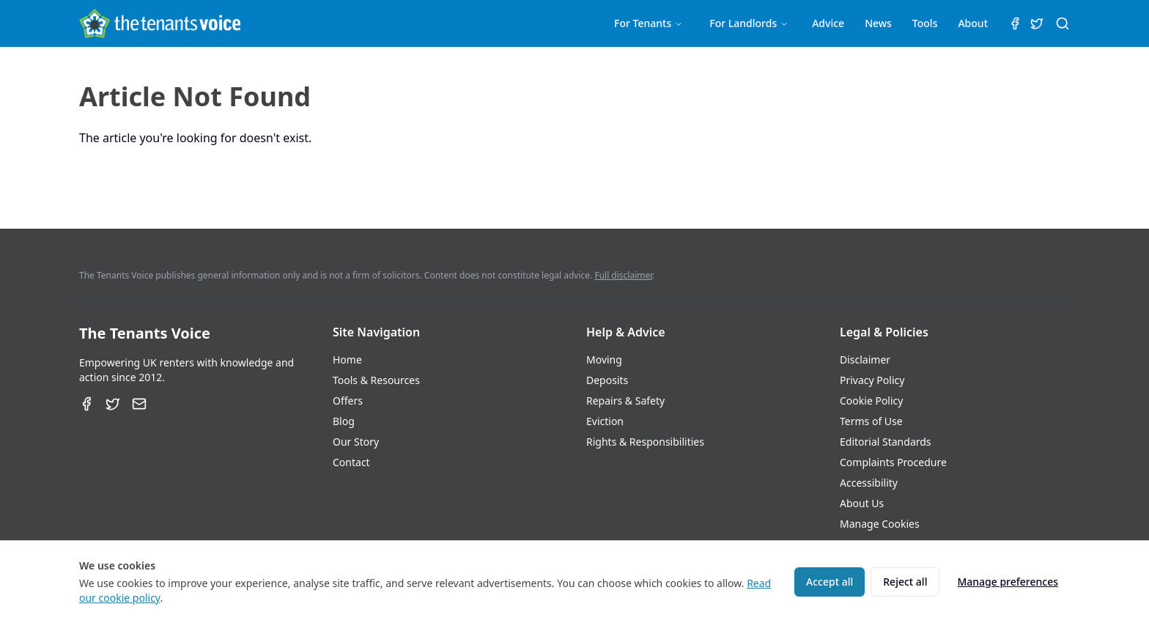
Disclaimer (865, 359)
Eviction (605, 421)
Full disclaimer (623, 275)
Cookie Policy (871, 401)
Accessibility (869, 483)
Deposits (607, 380)
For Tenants (648, 23)
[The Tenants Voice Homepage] (159, 23)
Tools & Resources (376, 380)
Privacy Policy (872, 380)
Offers (348, 401)
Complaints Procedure (893, 462)
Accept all (829, 582)
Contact (351, 462)
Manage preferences (1007, 582)
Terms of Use (871, 421)
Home (347, 359)
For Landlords (748, 23)
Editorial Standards (885, 442)
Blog (344, 421)
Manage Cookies (880, 524)
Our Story (356, 442)
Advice (828, 23)
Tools (925, 23)
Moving (604, 359)
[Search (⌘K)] (1062, 23)
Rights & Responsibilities (645, 442)
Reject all (905, 582)
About (973, 23)
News (878, 23)
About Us (862, 503)
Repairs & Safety (625, 401)
